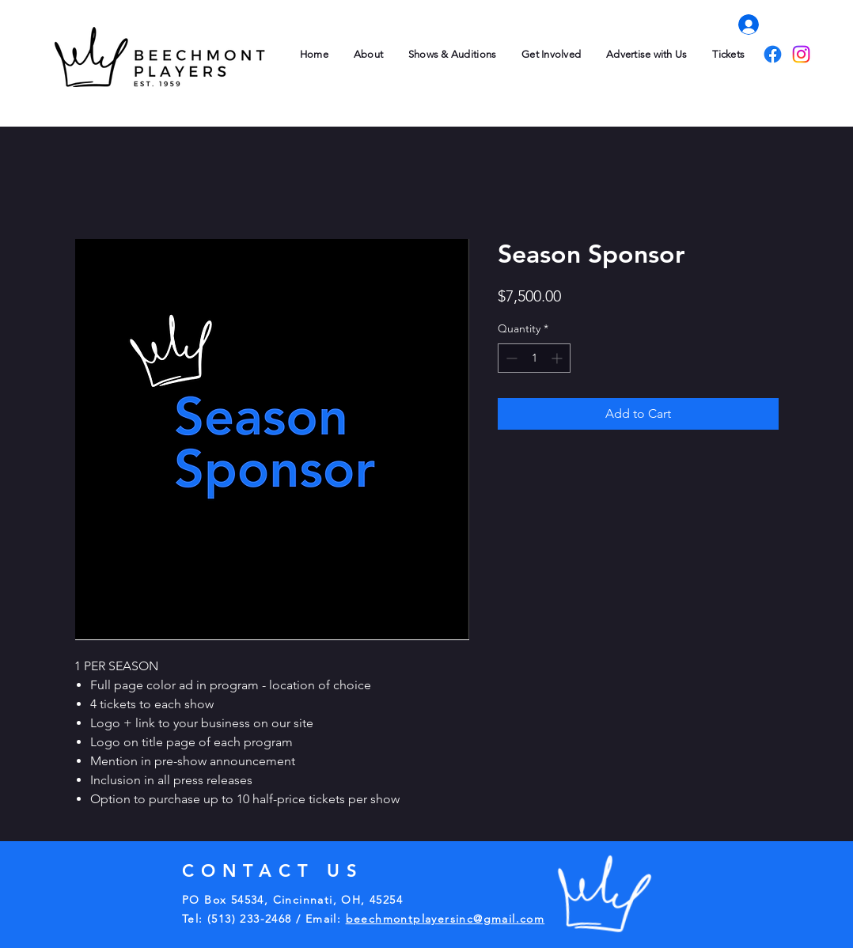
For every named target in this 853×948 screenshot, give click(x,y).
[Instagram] (801, 54)
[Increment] (558, 358)
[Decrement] (510, 358)
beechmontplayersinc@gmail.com (445, 919)
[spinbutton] (534, 358)
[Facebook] (772, 54)
